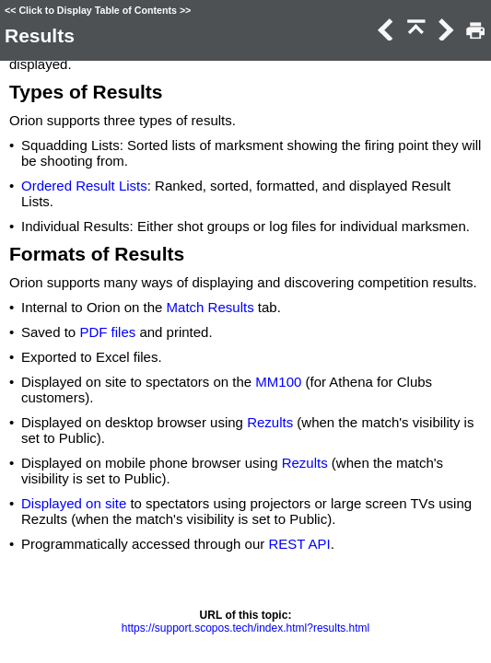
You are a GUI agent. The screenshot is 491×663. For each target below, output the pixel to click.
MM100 (278, 382)
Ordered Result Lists (84, 185)
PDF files (107, 332)
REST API (299, 544)
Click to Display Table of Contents (97, 10)
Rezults (270, 422)
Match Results (210, 307)
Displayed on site (73, 503)
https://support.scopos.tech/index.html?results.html (245, 628)
